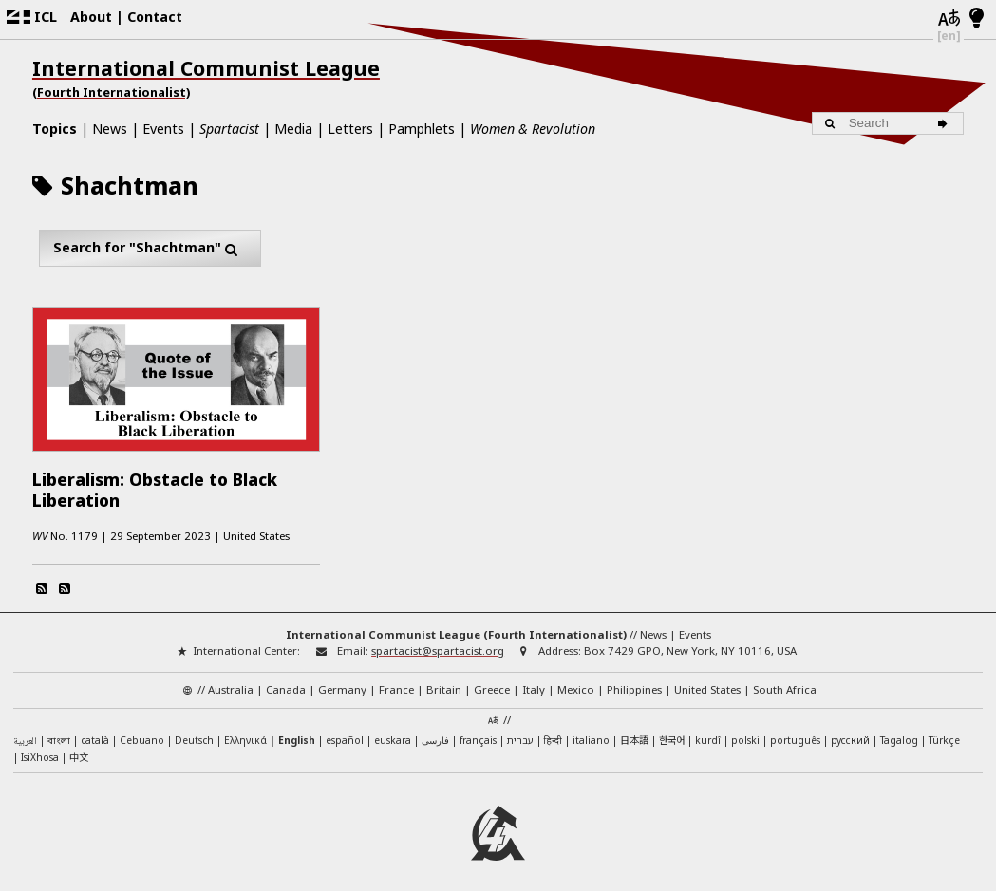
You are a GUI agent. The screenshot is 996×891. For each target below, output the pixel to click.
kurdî (708, 731)
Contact (154, 17)
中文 (78, 748)
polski (745, 731)
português (795, 731)
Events (163, 129)
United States (707, 681)
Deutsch (194, 731)
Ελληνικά (245, 731)
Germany (342, 681)
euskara (392, 731)
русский (850, 731)
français (478, 731)
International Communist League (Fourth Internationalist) (456, 626)
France (396, 681)
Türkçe (944, 731)
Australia (231, 681)
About (91, 17)
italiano (591, 731)
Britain (443, 681)
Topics (54, 129)
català (95, 731)
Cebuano (142, 731)
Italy (533, 681)
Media (293, 129)
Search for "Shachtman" (150, 247)
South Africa (785, 681)
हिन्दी (553, 731)
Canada (286, 681)
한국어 (672, 731)
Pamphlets (421, 129)
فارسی (435, 731)
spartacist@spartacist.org (437, 642)
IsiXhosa (40, 748)
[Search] (945, 123)
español (345, 731)
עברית (520, 731)
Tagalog (899, 731)
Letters (350, 129)
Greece (492, 681)
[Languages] (948, 19)
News (109, 129)
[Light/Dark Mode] (976, 19)
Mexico (575, 681)
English (296, 731)
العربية (25, 733)
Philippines (634, 681)
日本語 (634, 731)
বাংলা (58, 733)
